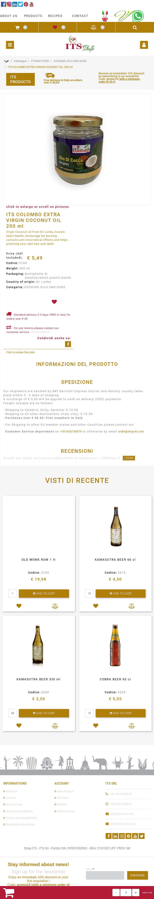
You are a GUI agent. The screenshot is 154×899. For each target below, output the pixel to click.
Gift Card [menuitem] (61, 798)
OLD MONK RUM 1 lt (39, 559)
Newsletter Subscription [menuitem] (19, 824)
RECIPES (55, 16)
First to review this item (20, 352)
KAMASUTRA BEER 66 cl (115, 559)
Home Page (6, 61)
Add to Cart (147, 892)
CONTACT (80, 16)
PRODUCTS (33, 16)
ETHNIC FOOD (40, 61)
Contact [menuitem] (9, 798)
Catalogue (20, 61)
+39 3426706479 (71, 431)
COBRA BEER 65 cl (115, 679)
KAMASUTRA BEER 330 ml (39, 679)
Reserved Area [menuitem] (64, 811)
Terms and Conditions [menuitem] (18, 811)
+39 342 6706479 (39, 332)
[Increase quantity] (135, 892)
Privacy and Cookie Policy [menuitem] (20, 817)
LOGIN (128, 458)
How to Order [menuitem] (12, 804)
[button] (77, 149)
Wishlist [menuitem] (60, 804)
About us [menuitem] (10, 791)
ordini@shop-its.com (131, 431)
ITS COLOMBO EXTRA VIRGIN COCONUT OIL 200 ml (40, 67)
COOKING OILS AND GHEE (70, 61)
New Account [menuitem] (64, 791)
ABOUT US (8, 16)
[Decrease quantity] (116, 892)
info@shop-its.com (122, 813)
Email (90, 869)
